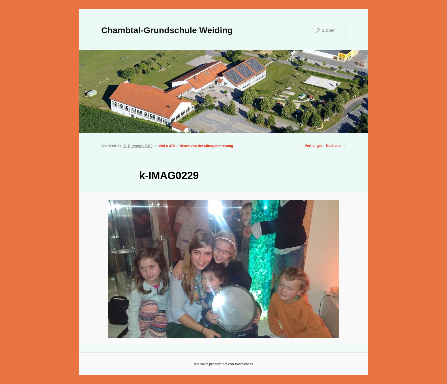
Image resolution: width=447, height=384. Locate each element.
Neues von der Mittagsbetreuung (206, 146)
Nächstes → (336, 146)
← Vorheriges (311, 146)
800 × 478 (167, 146)
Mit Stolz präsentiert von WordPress (223, 364)
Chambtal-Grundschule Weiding (167, 30)
